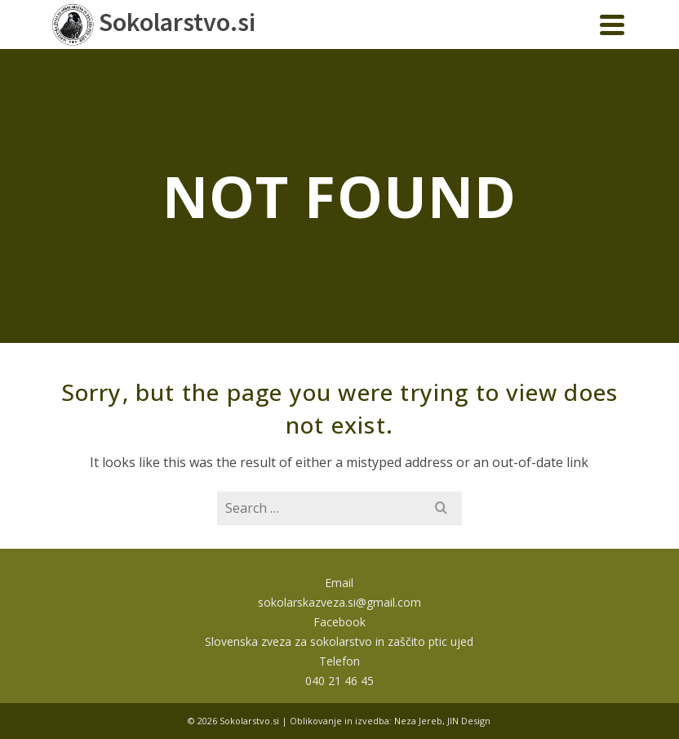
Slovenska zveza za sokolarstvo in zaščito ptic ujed (339, 641)
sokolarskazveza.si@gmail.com (339, 602)
